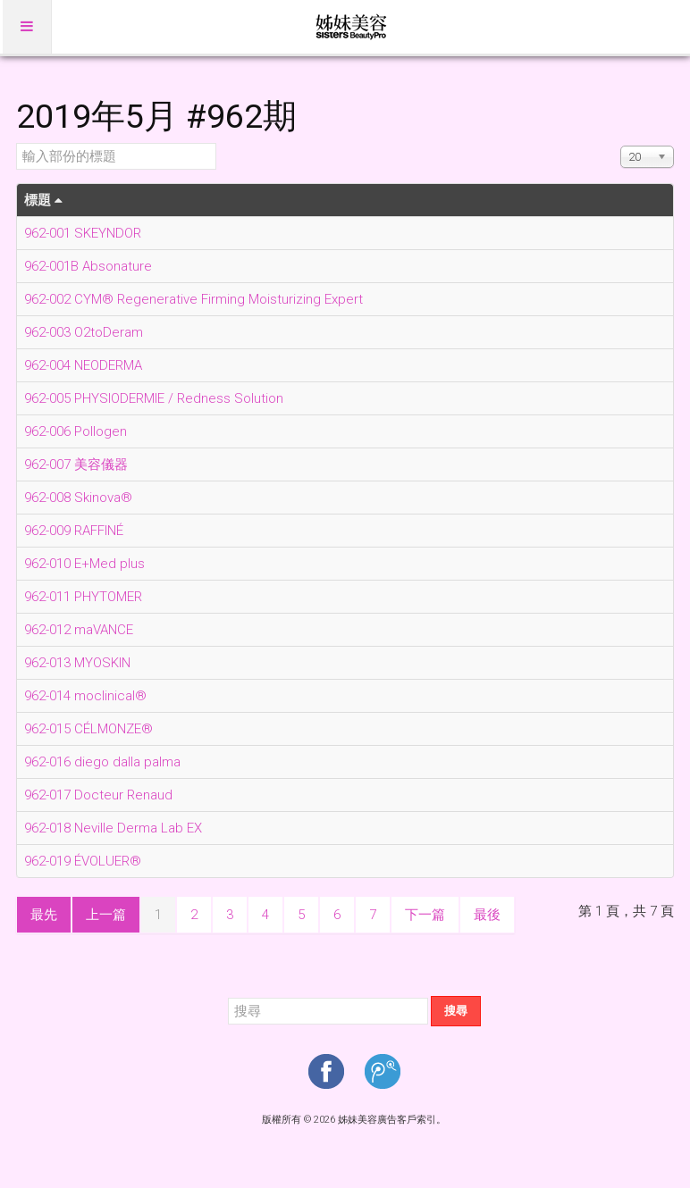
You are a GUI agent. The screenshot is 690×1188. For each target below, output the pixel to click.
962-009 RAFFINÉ (73, 531)
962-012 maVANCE (78, 630)
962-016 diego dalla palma (102, 762)
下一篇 (425, 915)
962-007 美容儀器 (76, 464)
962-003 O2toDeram (83, 332)
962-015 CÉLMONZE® (88, 729)
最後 (487, 915)
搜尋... (228, 996)
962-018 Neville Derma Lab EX (113, 828)
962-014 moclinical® (85, 696)
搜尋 (455, 1010)
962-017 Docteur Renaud (98, 795)
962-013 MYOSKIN (77, 663)
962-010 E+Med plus (84, 564)
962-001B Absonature (88, 266)
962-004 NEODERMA (83, 365)
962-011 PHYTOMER (83, 597)
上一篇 (106, 915)
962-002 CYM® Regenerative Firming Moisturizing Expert (193, 299)
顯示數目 (620, 143)
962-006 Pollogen (75, 431)
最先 (43, 915)
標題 (43, 200)
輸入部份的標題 (16, 143)
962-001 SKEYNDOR (82, 233)
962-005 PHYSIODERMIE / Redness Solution (153, 398)
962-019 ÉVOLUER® (82, 861)
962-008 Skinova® (78, 497)
